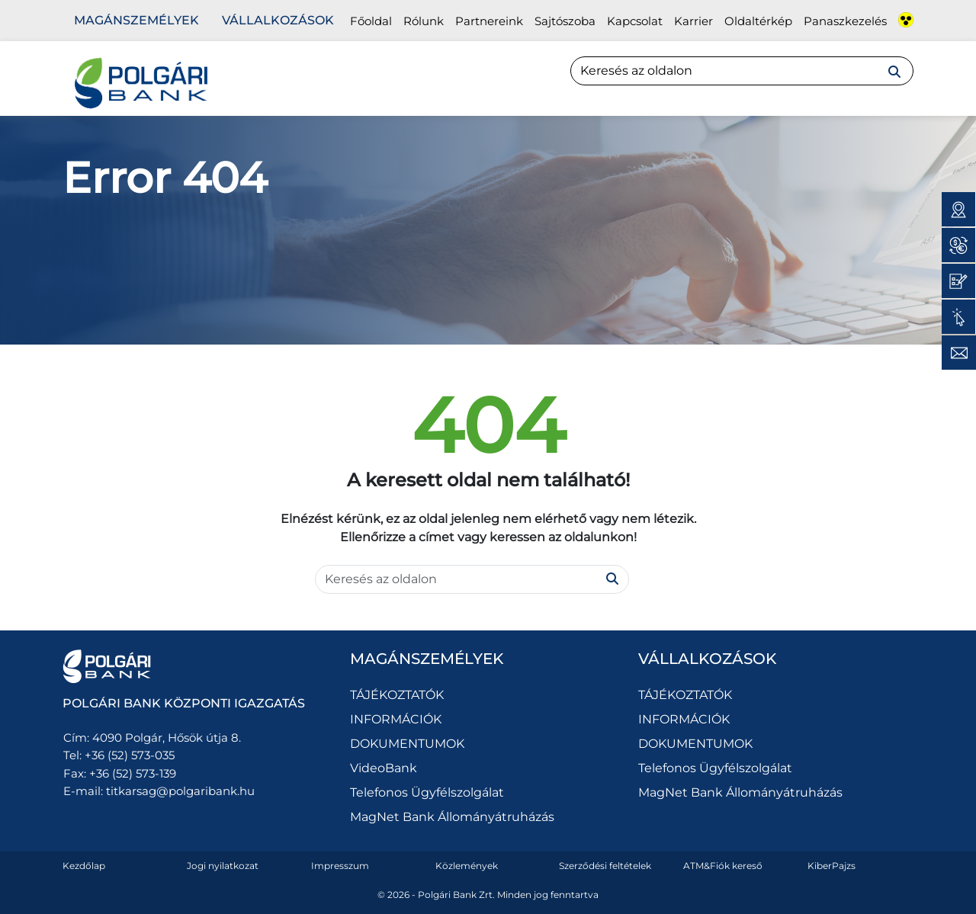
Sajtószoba (565, 21)
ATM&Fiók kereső (722, 865)
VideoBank (383, 768)
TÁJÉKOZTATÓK (397, 695)
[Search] (741, 70)
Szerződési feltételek (605, 865)
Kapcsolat (635, 21)
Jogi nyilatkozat (222, 865)
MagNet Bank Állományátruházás (452, 817)
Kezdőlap (84, 865)
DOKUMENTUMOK (407, 743)
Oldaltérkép (758, 21)
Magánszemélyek (136, 20)
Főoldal (371, 21)
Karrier (693, 21)
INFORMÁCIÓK (395, 719)
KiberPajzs (831, 865)
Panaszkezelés (845, 21)
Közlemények (466, 865)
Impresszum (340, 865)
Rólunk (423, 21)
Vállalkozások (278, 20)
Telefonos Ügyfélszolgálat (427, 792)
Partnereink (489, 21)
